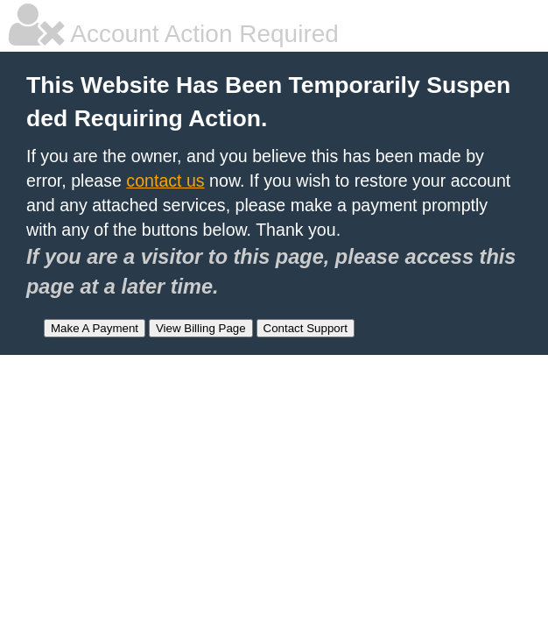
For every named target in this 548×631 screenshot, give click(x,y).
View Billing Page (201, 328)
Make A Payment (94, 328)
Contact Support (305, 328)
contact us (165, 180)
